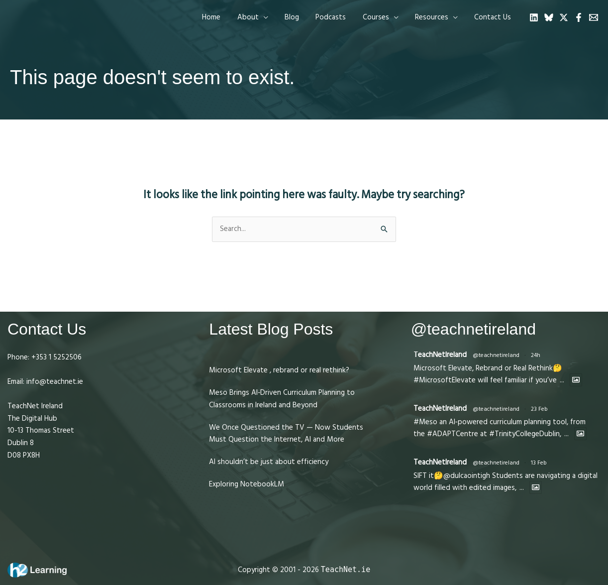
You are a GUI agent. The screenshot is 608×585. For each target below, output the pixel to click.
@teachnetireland (496, 355)
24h (535, 355)
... (562, 380)
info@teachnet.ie (53, 381)
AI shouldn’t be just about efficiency (268, 462)
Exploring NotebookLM (246, 484)
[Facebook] (578, 17)
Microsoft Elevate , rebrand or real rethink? (279, 370)
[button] (262, 17)
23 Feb (539, 409)
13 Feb (539, 463)
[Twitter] (563, 17)
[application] (272, 17)
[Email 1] (593, 17)
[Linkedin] (533, 17)
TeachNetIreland (440, 355)
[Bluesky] (548, 17)
